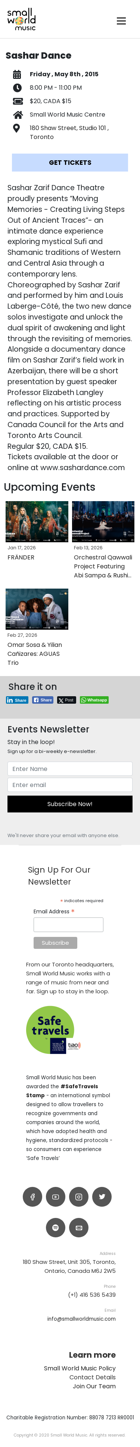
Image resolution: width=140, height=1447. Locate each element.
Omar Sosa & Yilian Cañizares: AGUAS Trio (34, 654)
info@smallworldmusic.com (81, 1319)
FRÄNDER (20, 557)
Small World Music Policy (80, 1368)
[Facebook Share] (43, 700)
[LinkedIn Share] (17, 700)
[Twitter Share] (66, 700)
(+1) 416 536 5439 (92, 1295)
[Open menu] (121, 21)
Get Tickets (70, 162)
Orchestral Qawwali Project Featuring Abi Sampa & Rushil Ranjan (103, 571)
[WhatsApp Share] (94, 700)
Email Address (54, 911)
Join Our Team (94, 1386)
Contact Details (92, 1377)
